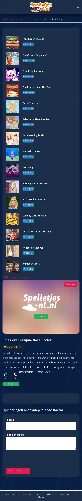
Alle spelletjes (21, 19)
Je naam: (10, 419)
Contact (70, 494)
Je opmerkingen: (15, 434)
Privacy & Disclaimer (35, 494)
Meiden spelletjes (36, 19)
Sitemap (41, 497)
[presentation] (31, 458)
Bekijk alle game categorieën (17, 277)
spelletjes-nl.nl (8, 19)
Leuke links (50, 494)
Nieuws (61, 494)
